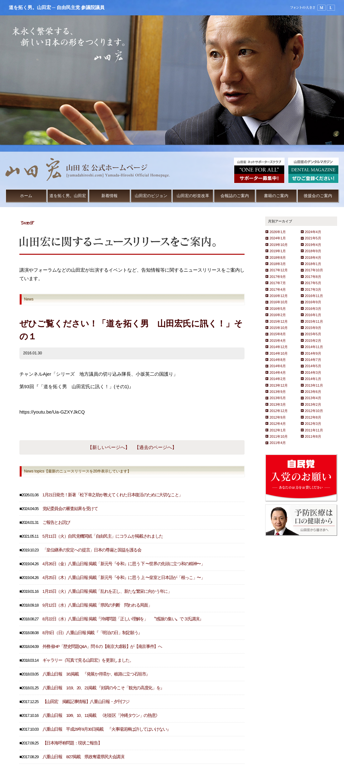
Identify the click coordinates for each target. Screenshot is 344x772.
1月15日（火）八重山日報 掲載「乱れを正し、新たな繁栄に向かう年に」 (107, 591)
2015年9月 (313, 328)
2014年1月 (313, 379)
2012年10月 (314, 411)
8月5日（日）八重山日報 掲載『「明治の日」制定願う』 (92, 632)
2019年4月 (313, 245)
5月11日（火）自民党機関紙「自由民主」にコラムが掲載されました (103, 536)
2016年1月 (313, 315)
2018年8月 (278, 257)
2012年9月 (278, 417)
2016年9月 (313, 302)
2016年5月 (278, 308)
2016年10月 (279, 302)
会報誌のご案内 (234, 195)
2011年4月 (278, 443)
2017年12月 (279, 270)
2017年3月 (313, 289)
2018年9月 (313, 251)
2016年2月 (278, 315)
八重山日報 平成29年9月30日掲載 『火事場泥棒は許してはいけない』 (107, 729)
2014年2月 (278, 379)
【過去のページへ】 (155, 447)
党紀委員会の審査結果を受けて (70, 508)
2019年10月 (279, 245)
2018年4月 (313, 257)
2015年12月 (279, 321)
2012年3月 (313, 423)
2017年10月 (314, 270)
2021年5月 (313, 238)
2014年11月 (314, 347)
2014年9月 (313, 353)
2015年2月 (313, 340)
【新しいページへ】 (109, 447)
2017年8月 (313, 277)
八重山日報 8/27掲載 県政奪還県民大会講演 (83, 756)
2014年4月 (278, 372)
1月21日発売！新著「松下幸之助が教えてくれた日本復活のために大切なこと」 (113, 495)
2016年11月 (314, 296)
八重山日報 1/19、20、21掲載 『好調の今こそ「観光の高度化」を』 (103, 688)
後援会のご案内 (318, 195)
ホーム (26, 195)
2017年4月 (278, 289)
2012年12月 (279, 411)
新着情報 (109, 195)
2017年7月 (278, 283)
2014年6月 (278, 366)
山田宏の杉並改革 (193, 195)
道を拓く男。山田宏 (67, 195)
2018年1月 (313, 264)
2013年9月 (278, 392)
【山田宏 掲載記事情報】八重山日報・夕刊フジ (86, 701)
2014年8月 (278, 360)
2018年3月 (278, 264)
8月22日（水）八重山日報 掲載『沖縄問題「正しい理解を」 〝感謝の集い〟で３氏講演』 (123, 619)
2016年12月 (279, 296)
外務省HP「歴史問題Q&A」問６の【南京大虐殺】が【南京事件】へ (102, 646)
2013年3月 (278, 404)
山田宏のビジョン (151, 195)
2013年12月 (279, 385)
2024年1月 (278, 238)
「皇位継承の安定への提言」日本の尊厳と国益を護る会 (92, 550)
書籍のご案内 (276, 195)
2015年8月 (278, 334)
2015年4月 (278, 340)
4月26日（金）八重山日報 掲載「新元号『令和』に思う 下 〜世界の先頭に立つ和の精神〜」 (124, 563)
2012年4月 (278, 423)
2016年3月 (313, 308)
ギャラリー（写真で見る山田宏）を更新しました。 (88, 660)
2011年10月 (279, 436)
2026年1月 (278, 232)
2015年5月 (313, 334)
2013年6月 (313, 392)
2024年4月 (313, 232)
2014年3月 (313, 372)
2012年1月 (278, 430)
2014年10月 (279, 353)
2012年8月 (313, 417)
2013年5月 (278, 398)
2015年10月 (279, 328)
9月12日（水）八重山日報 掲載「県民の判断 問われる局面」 (97, 605)
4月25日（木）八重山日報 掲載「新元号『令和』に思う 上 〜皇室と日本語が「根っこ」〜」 (124, 577)
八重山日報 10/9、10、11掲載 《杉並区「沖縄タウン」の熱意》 (101, 715)
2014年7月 (313, 360)
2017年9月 (278, 277)
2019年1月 (278, 251)
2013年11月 (314, 385)
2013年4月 (313, 398)
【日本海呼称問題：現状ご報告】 (72, 743)
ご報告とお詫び (56, 522)
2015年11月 (314, 321)
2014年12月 (279, 347)
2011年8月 (313, 436)
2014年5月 (313, 366)
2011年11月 (314, 430)
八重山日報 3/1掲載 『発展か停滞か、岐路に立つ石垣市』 (96, 674)
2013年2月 (313, 404)
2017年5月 (313, 283)
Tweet (27, 222)
